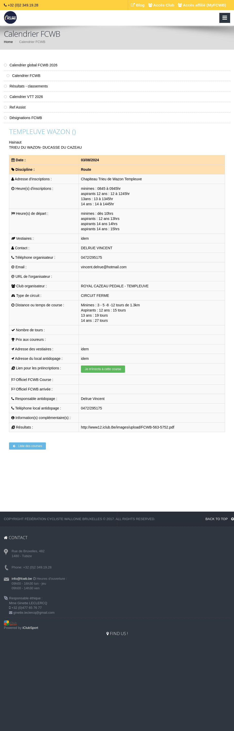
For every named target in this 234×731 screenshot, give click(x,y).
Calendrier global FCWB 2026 (30, 65)
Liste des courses (27, 446)
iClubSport (30, 628)
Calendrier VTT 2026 (23, 97)
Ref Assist (15, 107)
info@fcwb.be (22, 579)
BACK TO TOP (219, 519)
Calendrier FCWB (23, 76)
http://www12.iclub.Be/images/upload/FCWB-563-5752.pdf (127, 427)
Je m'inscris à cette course (103, 369)
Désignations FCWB (23, 118)
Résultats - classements (26, 86)
